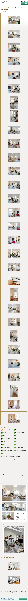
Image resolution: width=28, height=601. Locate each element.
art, (4, 591)
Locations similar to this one (7, 557)
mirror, (23, 592)
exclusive (17, 7)
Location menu (4, 11)
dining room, (19, 591)
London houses (10, 596)
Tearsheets (3, 524)
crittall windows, (15, 591)
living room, (12, 592)
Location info (4, 427)
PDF (2, 483)
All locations (5, 596)
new (12, 7)
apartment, (2, 591)
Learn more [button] (12, 599)
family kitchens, (23, 591)
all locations (7, 7)
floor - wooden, (4, 592)
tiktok (21, 1)
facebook (24, 1)
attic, (9, 591)
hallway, (8, 592)
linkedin (27, 1)
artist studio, (7, 591)
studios (21, 7)
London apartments (16, 596)
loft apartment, (16, 592)
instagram (22, 1)
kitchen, (10, 592)
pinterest (25, 1)
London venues (23, 596)
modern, (25, 592)
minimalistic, (20, 592)
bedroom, (11, 591)
